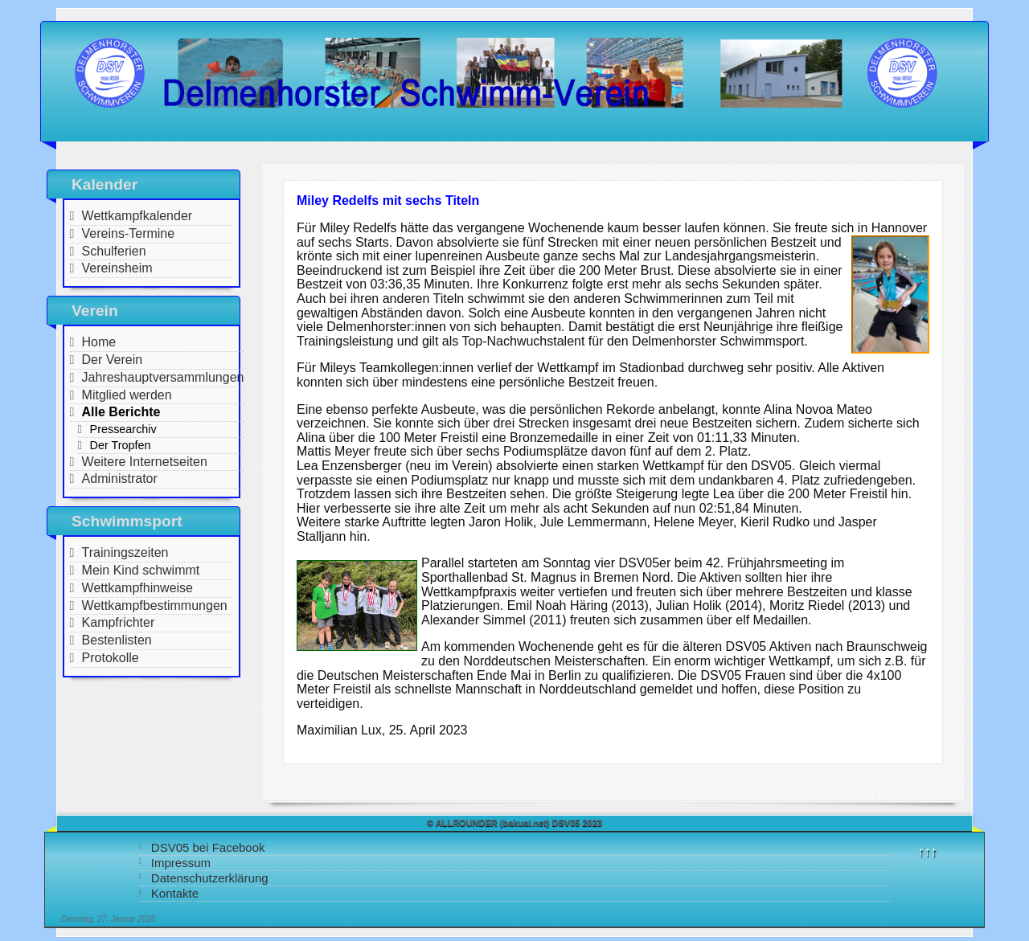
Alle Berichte (121, 412)
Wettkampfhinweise (137, 588)
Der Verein (112, 359)
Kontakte (175, 893)
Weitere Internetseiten (144, 461)
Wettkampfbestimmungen (155, 605)
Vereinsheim (117, 268)
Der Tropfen (120, 445)
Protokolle (110, 658)
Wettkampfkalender (137, 216)
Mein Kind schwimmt (141, 570)
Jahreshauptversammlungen (163, 377)
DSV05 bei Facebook (208, 847)
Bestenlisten (117, 640)
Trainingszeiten (125, 552)
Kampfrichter (118, 622)
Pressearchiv (123, 429)
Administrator (120, 478)
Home (99, 342)
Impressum (181, 862)
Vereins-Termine (128, 233)
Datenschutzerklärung (210, 878)
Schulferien (114, 251)
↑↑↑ (927, 851)
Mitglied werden (127, 395)
